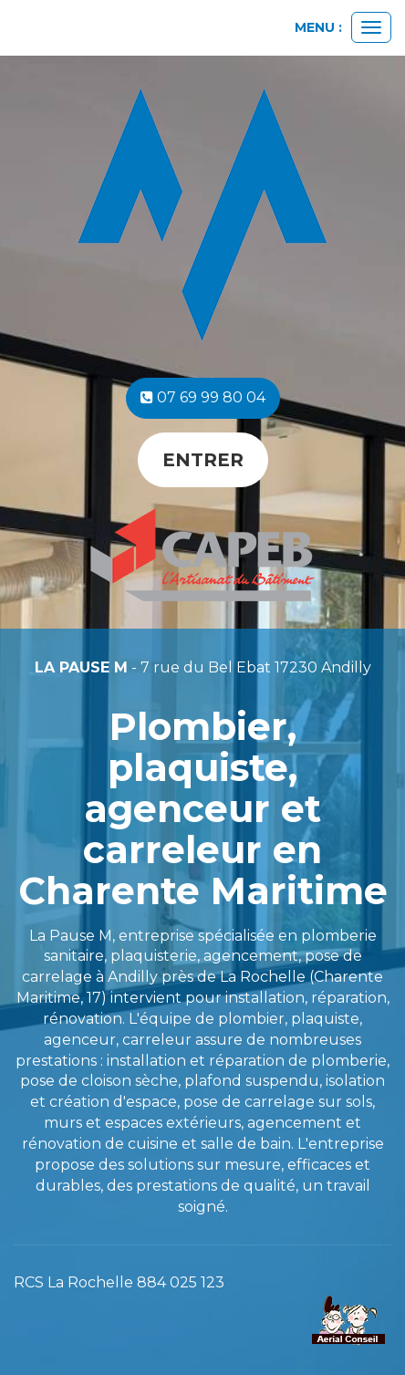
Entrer (203, 460)
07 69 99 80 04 (202, 397)
